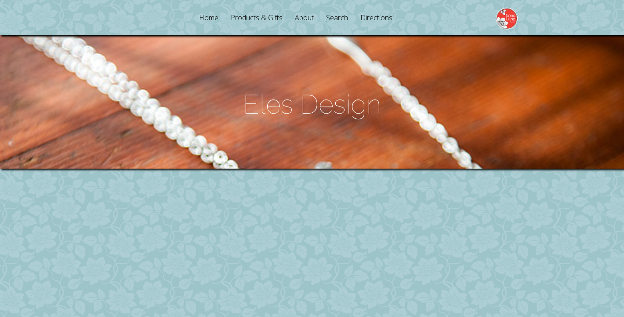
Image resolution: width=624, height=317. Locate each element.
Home (208, 18)
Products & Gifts (257, 18)
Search (337, 18)
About (304, 18)
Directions (376, 18)
